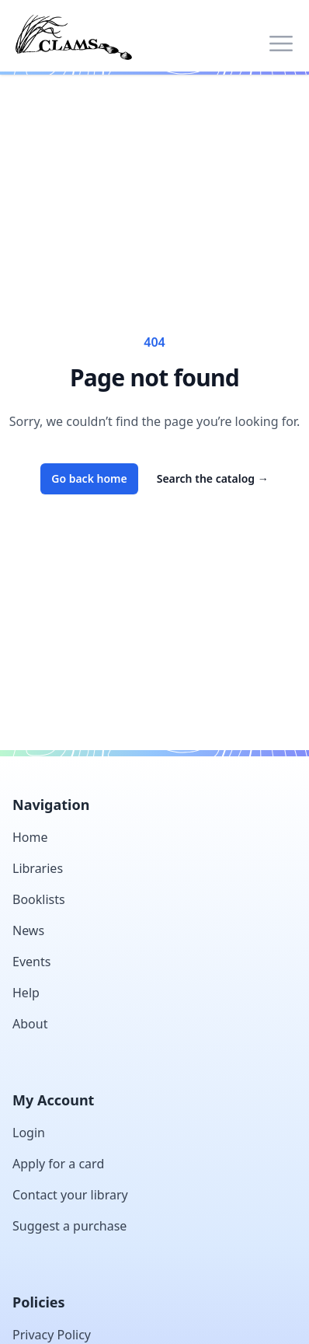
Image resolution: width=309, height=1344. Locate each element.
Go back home (89, 478)
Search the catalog (213, 478)
